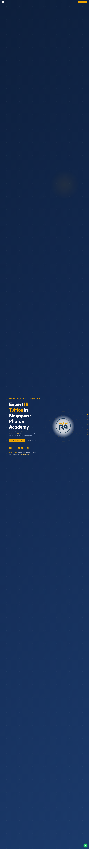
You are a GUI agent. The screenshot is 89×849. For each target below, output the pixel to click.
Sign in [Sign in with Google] (74, 2)
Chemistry (28, 431)
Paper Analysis (60, 1)
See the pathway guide (25, 454)
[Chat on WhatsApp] (85, 845)
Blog (65, 1)
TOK (18, 433)
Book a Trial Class (16, 440)
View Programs (32, 440)
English (10, 433)
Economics (33, 431)
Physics (24, 431)
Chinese (14, 433)
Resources (52, 2)
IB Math (20, 431)
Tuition (46, 2)
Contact (69, 1)
